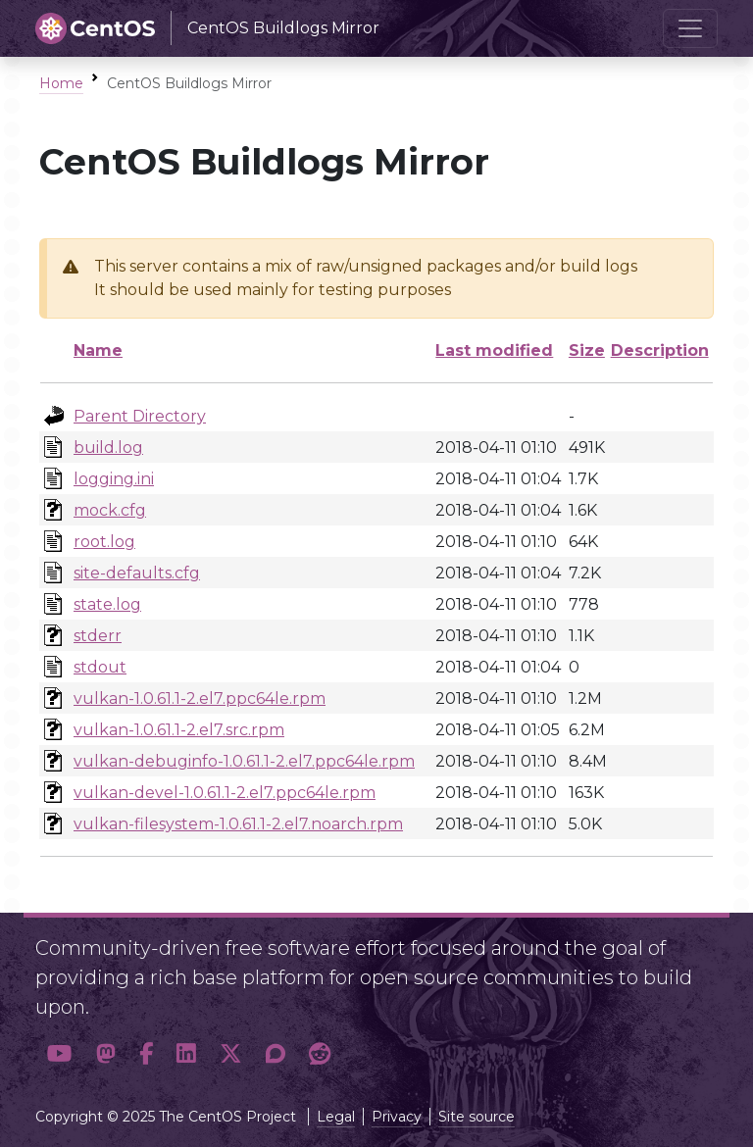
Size (587, 350)
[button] (59, 1054)
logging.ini (114, 479)
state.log (107, 604)
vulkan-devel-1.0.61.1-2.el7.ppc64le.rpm (225, 792)
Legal (336, 1116)
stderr (98, 635)
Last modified (494, 350)
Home (61, 83)
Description (660, 350)
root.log (104, 541)
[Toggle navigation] (690, 28)
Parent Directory (140, 416)
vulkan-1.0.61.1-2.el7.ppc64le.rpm (200, 698)
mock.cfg (110, 510)
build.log (108, 447)
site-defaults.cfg (137, 573)
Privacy (397, 1116)
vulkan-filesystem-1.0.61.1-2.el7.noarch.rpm (238, 824)
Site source (476, 1116)
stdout (100, 667)
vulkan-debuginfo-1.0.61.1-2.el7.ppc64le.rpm (244, 761)
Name (98, 350)
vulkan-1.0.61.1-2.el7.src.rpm (179, 730)
